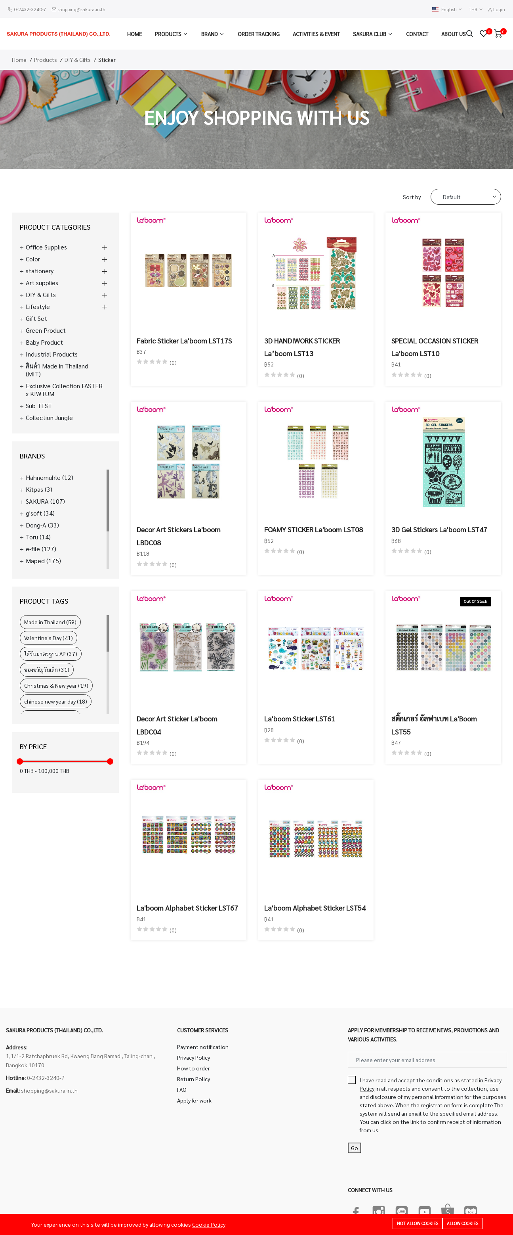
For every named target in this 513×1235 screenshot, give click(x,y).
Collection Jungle (49, 418)
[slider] (20, 761)
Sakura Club (369, 33)
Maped (43, 561)
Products (168, 33)
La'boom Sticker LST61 (299, 718)
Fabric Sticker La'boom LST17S (184, 340)
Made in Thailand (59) (50, 621)
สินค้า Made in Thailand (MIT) (57, 370)
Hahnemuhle (49, 477)
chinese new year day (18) (55, 701)
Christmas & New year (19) (56, 685)
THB (476, 9)
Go (354, 1147)
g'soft (40, 513)
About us (453, 33)
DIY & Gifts (78, 59)
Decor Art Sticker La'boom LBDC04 (177, 725)
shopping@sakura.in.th (81, 9)
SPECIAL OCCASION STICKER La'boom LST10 (434, 347)
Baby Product (44, 342)
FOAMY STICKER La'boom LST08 (313, 529)
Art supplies (42, 283)
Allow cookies (462, 1224)
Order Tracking (259, 33)
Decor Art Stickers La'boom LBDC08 (179, 536)
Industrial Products (52, 354)
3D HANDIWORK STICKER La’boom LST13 (302, 347)
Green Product (46, 330)
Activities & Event (316, 33)
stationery (39, 271)
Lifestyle (38, 307)
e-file (41, 549)
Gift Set (36, 318)
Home (134, 33)
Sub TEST (39, 406)
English (447, 9)
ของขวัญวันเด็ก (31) (46, 669)
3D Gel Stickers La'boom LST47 (439, 529)
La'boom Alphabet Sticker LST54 (315, 907)
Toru (38, 537)
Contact (417, 33)
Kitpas (39, 489)
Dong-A (42, 525)
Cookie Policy (208, 1224)
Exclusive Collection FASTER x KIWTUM (64, 390)
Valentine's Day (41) (48, 637)
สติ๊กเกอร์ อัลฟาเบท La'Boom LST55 (434, 725)
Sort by (412, 196)
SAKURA (45, 501)
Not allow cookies (417, 1224)
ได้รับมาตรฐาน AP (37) (50, 653)
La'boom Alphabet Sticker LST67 (187, 907)
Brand (209, 33)
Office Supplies (46, 247)
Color (33, 259)
